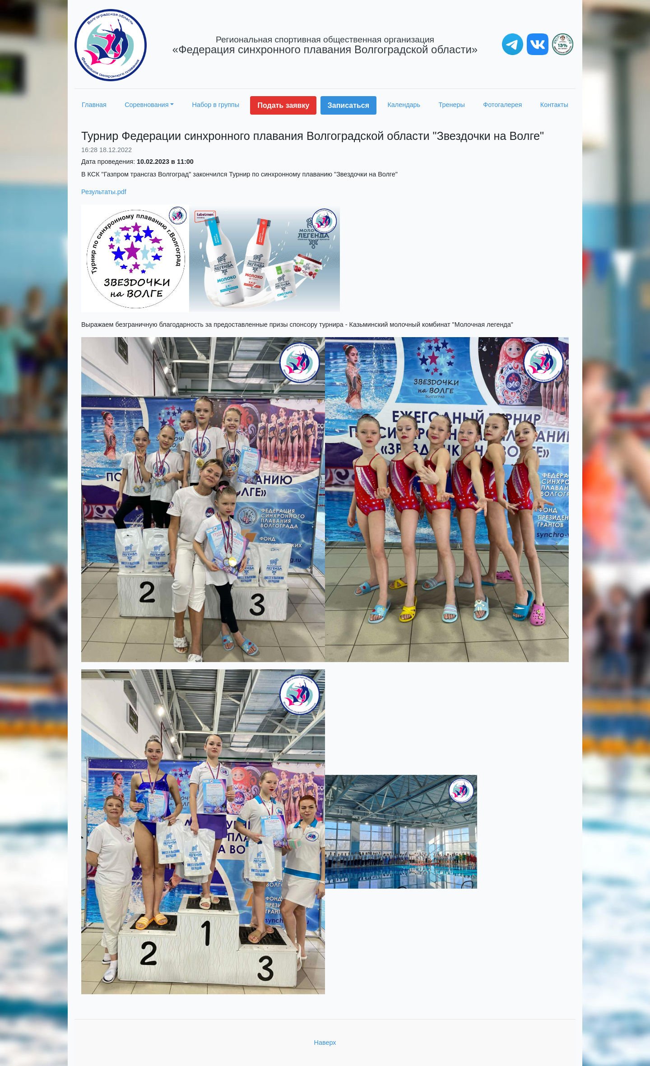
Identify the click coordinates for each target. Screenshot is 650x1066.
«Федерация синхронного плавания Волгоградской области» (325, 45)
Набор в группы (216, 104)
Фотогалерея (502, 104)
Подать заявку (283, 105)
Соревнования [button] (146, 104)
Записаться (348, 105)
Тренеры (452, 104)
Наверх (325, 1042)
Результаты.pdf (103, 191)
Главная (94, 104)
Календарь (403, 104)
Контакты (554, 104)
